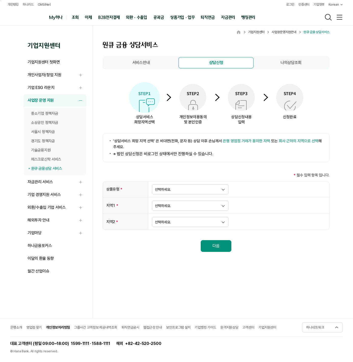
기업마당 (57, 233)
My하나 (56, 17)
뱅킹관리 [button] (249, 17)
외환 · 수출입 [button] (137, 17)
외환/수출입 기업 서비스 (57, 207)
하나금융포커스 (40, 245)
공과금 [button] (159, 17)
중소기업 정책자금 (44, 113)
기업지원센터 (267, 327)
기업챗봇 (317, 4)
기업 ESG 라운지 (57, 87)
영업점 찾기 (34, 327)
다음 (215, 245)
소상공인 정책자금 (44, 122)
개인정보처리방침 (58, 327)
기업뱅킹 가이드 (205, 327)
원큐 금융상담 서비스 (46, 168)
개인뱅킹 (13, 4)
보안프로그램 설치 (178, 327)
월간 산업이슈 (38, 271)
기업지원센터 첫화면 (44, 62)
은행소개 (16, 327)
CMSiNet (45, 4)
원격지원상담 (229, 327)
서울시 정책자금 (43, 132)
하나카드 (28, 4)
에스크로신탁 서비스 (46, 159)
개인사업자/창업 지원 (57, 75)
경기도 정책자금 (43, 141)
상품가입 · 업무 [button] (183, 17)
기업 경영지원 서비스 (57, 195)
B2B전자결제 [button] (109, 17)
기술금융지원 (41, 150)
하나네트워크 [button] (315, 327)
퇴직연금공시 (130, 327)
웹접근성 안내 (152, 327)
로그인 (288, 4)
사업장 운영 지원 (57, 100)
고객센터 (248, 327)
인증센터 (302, 4)
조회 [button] (75, 17)
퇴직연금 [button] (208, 17)
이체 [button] (88, 17)
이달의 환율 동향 (41, 258)
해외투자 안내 (57, 220)
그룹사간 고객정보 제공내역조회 (95, 327)
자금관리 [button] (229, 17)
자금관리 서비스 (57, 182)
